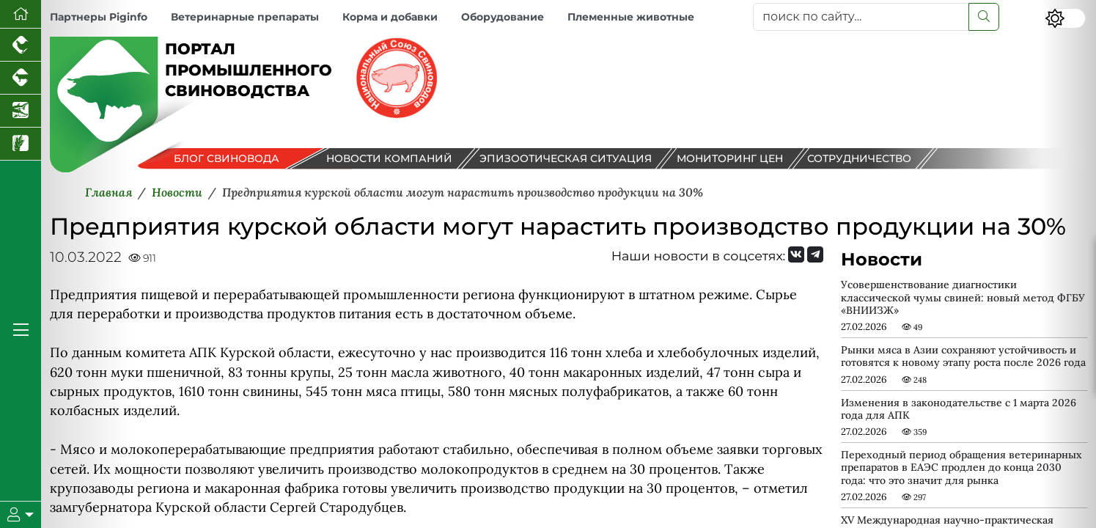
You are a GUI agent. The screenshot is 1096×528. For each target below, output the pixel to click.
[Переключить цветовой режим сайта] (1065, 18)
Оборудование (502, 16)
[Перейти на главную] (20, 14)
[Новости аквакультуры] (20, 111)
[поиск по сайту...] (861, 17)
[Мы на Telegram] (815, 254)
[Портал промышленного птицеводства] (20, 45)
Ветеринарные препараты (245, 16)
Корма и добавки (390, 16)
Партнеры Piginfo (98, 16)
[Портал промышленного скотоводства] (20, 78)
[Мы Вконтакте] (796, 254)
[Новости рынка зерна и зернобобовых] (20, 144)
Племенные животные (630, 16)
